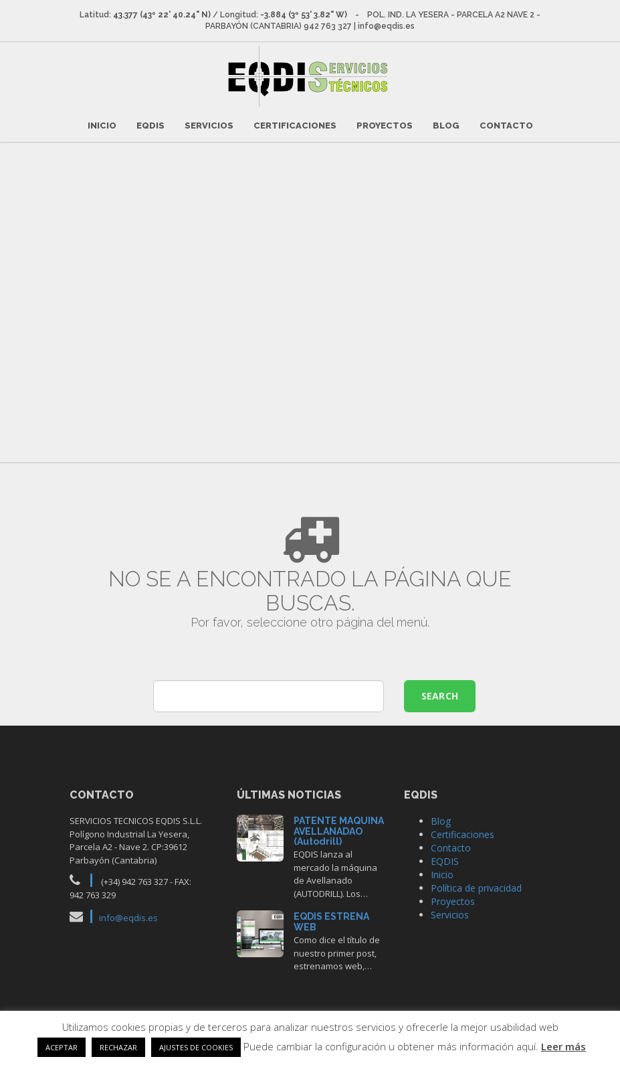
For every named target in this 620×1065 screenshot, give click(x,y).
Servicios (209, 125)
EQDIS (150, 125)
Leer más (563, 1046)
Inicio (102, 125)
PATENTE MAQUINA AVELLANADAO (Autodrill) (339, 830)
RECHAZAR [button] (118, 1047)
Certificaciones (294, 125)
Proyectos (384, 125)
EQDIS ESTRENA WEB (331, 920)
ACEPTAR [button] (61, 1047)
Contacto (506, 125)
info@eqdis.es (128, 917)
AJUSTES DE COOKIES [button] (196, 1047)
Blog (446, 125)
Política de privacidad (476, 887)
